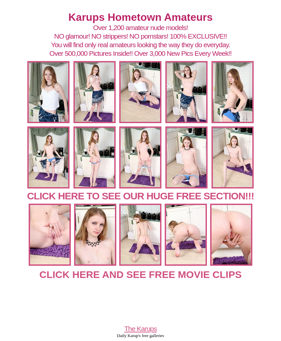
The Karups (140, 328)
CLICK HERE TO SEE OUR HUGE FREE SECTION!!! (140, 195)
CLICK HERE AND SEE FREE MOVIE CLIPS (141, 274)
